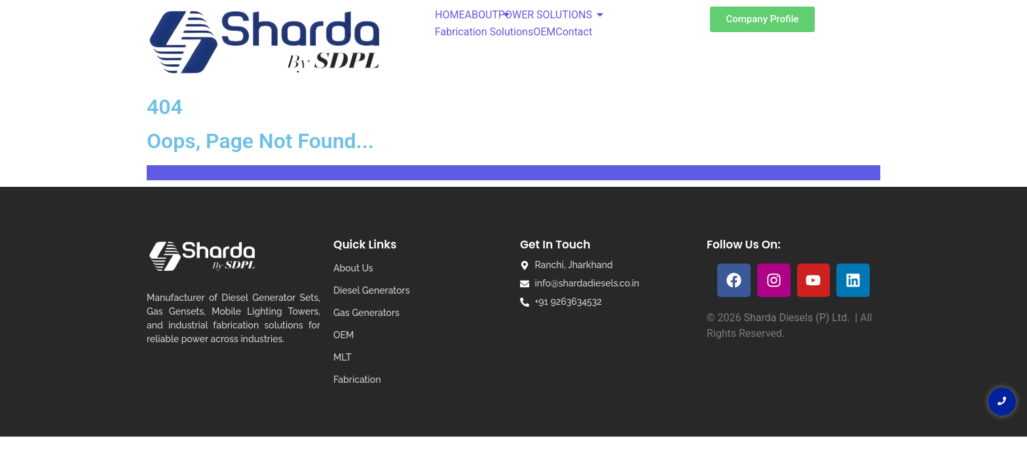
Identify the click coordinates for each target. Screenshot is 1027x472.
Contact (573, 32)
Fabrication (357, 379)
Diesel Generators (371, 290)
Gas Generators (366, 312)
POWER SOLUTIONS (545, 15)
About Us (353, 268)
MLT (342, 357)
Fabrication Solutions (484, 32)
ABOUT (481, 15)
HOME (449, 15)
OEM (544, 32)
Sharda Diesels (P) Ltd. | (801, 317)
